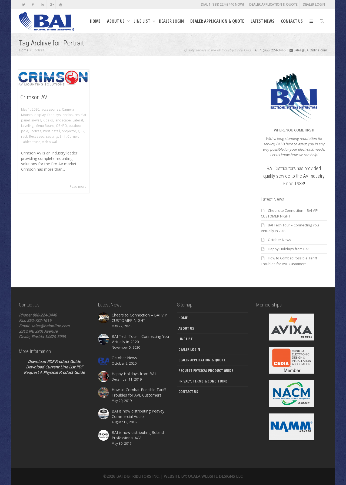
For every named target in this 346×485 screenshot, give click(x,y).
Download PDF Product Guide (54, 361)
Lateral (77, 120)
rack (24, 136)
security (52, 136)
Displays (54, 115)
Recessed (36, 136)
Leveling (27, 125)
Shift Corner (69, 136)
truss (36, 142)
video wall (50, 142)
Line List (142, 21)
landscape (63, 120)
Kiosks (48, 120)
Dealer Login (314, 4)
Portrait (35, 131)
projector (69, 131)
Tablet (26, 142)
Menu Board (44, 125)
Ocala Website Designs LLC (215, 476)
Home (95, 21)
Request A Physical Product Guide (54, 372)
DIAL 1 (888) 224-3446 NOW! (222, 4)
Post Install (51, 131)
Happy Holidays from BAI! (288, 248)
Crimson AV (33, 97)
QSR (81, 131)
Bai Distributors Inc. (137, 476)
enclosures (71, 115)
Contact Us (292, 21)
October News (279, 239)
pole (24, 131)
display (40, 115)
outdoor (75, 125)
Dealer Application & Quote (273, 4)
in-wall (36, 120)
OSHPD (61, 125)
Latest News (262, 21)
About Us (116, 21)
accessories (50, 109)
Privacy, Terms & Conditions (203, 381)
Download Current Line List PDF (54, 366)
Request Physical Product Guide (205, 370)
